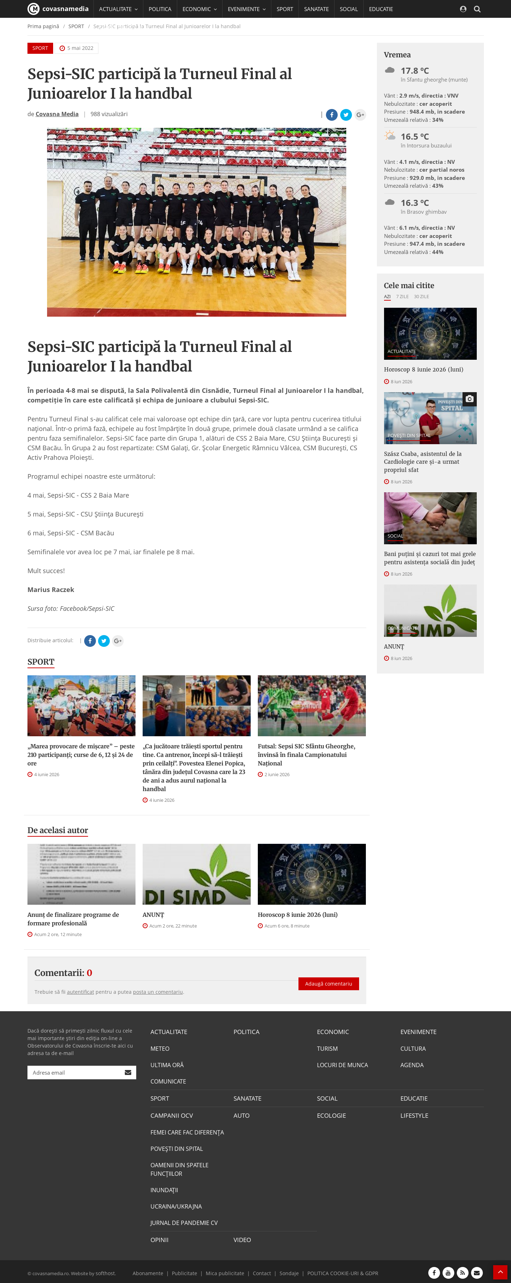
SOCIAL (349, 8)
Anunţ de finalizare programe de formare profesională (73, 919)
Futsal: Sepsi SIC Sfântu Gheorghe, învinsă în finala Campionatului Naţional (306, 755)
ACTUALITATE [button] (118, 8)
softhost (104, 1270)
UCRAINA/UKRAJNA (176, 1205)
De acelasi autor (57, 830)
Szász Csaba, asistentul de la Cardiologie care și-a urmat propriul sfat (429, 460)
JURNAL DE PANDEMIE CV (184, 1221)
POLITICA (160, 8)
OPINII (158, 1238)
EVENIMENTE (417, 1031)
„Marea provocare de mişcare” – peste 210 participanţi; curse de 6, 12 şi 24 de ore (81, 755)
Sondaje (286, 1270)
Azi (387, 296)
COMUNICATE (402, 623)
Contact (260, 1270)
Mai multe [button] (114, 44)
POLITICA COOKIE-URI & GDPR (335, 1270)
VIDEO (242, 1238)
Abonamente (158, 1270)
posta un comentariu (158, 991)
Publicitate (191, 1270)
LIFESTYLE (413, 1114)
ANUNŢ (153, 914)
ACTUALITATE (402, 351)
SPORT (285, 8)
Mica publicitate (227, 1270)
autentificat (80, 991)
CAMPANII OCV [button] (121, 26)
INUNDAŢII (164, 1188)
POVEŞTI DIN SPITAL (409, 434)
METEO (159, 1048)
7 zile (402, 296)
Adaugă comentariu (328, 979)
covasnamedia (58, 9)
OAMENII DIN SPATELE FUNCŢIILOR (179, 1167)
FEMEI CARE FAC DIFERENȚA (187, 1130)
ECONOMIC (332, 1031)
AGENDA (412, 1064)
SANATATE (316, 8)
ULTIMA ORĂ (167, 1064)
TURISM (327, 1048)
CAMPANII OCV (170, 1114)
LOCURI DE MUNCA (342, 1064)
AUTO (241, 1114)
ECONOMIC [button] (200, 8)
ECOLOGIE (330, 1114)
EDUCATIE (381, 8)
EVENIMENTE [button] (247, 8)
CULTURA (413, 1048)
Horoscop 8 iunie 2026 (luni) (298, 914)
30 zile (421, 296)
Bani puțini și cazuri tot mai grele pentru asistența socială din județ (426, 554)
